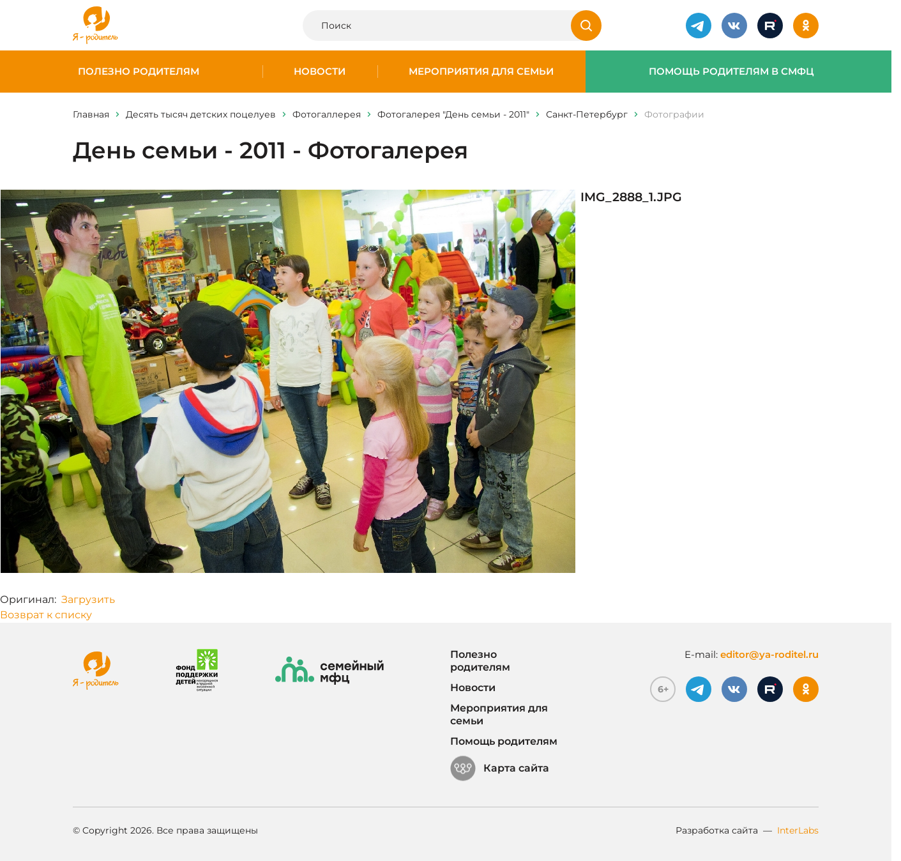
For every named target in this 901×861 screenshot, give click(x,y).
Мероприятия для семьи (481, 71)
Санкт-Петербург (587, 114)
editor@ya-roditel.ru (769, 654)
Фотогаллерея (326, 114)
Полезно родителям (138, 71)
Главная (91, 114)
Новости (319, 71)
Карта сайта (499, 768)
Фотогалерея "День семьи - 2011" (453, 114)
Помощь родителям (503, 741)
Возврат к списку (46, 615)
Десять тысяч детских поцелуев (201, 114)
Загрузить (88, 599)
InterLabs (798, 830)
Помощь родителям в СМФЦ (731, 71)
